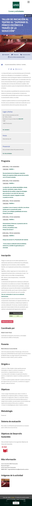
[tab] (16, 7)
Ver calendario (6, 129)
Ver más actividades (7, 153)
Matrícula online (7, 321)
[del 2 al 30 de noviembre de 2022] (16, 57)
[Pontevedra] (5, 54)
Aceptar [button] (16, 503)
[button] (9, 69)
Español (29, 16)
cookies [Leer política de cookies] (13, 497)
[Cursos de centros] (25, 54)
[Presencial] (14, 54)
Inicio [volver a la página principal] (2, 64)
